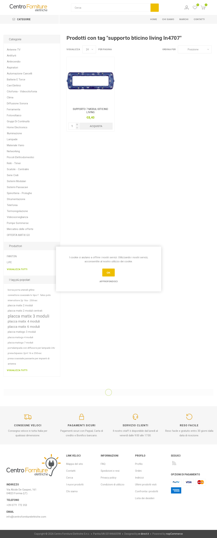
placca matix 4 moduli (24, 321)
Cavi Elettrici (14, 85)
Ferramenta (13, 109)
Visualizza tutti (17, 269)
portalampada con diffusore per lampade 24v (31, 347)
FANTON (12, 256)
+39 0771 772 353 (16, 505)
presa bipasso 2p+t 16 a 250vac (25, 353)
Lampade (12, 139)
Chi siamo (72, 491)
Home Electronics (17, 127)
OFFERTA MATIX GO (18, 235)
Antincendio (14, 61)
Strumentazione (16, 199)
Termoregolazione (17, 211)
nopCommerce (174, 533)
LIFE (9, 262)
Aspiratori (12, 67)
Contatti (70, 470)
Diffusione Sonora (17, 103)
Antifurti (11, 55)
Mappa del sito (74, 464)
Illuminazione (14, 133)
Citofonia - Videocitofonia (22, 91)
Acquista (96, 126)
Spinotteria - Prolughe (19, 193)
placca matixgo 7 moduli (20, 342)
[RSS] (174, 463)
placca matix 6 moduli (24, 327)
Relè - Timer (14, 163)
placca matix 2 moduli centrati (25, 310)
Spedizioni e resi (110, 470)
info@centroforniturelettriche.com (26, 516)
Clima (10, 97)
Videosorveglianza (17, 217)
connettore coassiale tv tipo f (23, 295)
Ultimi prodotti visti (145, 484)
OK (108, 272)
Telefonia (12, 205)
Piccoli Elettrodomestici (20, 157)
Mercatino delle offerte (20, 229)
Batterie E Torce (16, 79)
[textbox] (111, 8)
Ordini (138, 470)
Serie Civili (12, 175)
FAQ (103, 464)
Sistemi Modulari (16, 181)
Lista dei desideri (144, 498)
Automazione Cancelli (19, 73)
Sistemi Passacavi (17, 187)
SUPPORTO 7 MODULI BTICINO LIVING (90, 110)
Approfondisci (108, 281)
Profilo (187, 8)
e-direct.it (143, 533)
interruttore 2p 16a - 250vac (22, 300)
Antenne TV (14, 49)
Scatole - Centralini (18, 169)
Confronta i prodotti (146, 491)
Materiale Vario (15, 145)
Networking (13, 151)
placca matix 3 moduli (28, 316)
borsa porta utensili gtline (21, 289)
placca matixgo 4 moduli (20, 337)
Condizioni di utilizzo (112, 484)
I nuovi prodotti (75, 484)
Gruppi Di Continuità (18, 121)
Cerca (155, 8)
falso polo (45, 295)
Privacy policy (108, 477)
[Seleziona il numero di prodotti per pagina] (89, 49)
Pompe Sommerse (18, 223)
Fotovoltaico (14, 115)
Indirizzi (139, 477)
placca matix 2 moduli (20, 305)
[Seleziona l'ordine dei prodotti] (195, 49)
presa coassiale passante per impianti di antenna (28, 361)
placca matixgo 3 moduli (22, 331)
